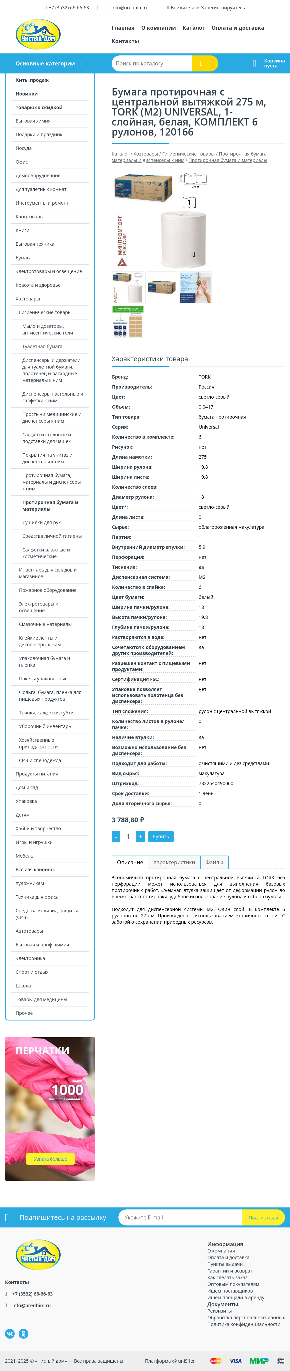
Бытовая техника (35, 244)
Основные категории (45, 63)
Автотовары (29, 931)
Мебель (24, 856)
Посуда (24, 148)
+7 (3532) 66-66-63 (69, 7)
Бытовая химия (33, 121)
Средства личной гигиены (52, 536)
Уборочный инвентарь (45, 726)
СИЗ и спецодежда (40, 760)
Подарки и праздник (39, 134)
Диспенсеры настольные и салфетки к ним (52, 397)
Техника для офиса (37, 897)
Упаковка (26, 801)
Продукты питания (37, 773)
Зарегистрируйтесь (223, 7)
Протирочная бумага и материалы (50, 505)
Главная (123, 27)
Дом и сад (27, 787)
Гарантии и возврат (229, 1271)
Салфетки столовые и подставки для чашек (46, 437)
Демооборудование (38, 175)
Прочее (24, 1013)
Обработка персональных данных (246, 1317)
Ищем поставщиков (230, 1291)
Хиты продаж (32, 80)
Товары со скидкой (39, 107)
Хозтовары (28, 298)
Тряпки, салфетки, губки (46, 712)
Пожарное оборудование (48, 590)
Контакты (125, 41)
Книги (22, 230)
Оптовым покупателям (233, 1284)
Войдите (180, 7)
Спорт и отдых (32, 972)
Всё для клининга (35, 869)
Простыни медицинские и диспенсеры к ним (51, 417)
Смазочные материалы (45, 624)
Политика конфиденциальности (243, 1324)
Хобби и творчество (38, 828)
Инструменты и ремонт (42, 203)
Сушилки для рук (41, 522)
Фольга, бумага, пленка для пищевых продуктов (50, 695)
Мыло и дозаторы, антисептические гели (47, 329)
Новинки (27, 93)
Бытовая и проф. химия (42, 944)
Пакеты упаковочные (43, 678)
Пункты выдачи (225, 1264)
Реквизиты (219, 1311)
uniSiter (186, 1361)
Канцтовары (30, 216)
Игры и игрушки (34, 842)
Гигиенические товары (45, 312)
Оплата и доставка (238, 27)
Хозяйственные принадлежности (38, 743)
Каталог (194, 27)
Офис (22, 162)
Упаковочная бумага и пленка (44, 661)
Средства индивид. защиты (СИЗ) (47, 913)
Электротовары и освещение (49, 271)
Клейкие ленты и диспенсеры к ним (40, 641)
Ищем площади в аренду (235, 1297)
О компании (158, 27)
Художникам (30, 883)
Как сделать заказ (227, 1277)
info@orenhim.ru (129, 7)
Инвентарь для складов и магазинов (48, 573)
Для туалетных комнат (41, 189)
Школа (23, 985)
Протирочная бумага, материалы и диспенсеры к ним (51, 482)
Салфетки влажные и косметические (46, 552)
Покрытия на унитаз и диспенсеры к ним (47, 458)
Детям (23, 815)
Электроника (30, 958)
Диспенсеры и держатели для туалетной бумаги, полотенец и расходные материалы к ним (51, 370)
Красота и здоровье (38, 285)
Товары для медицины (41, 999)
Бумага (23, 257)
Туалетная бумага (42, 346)
